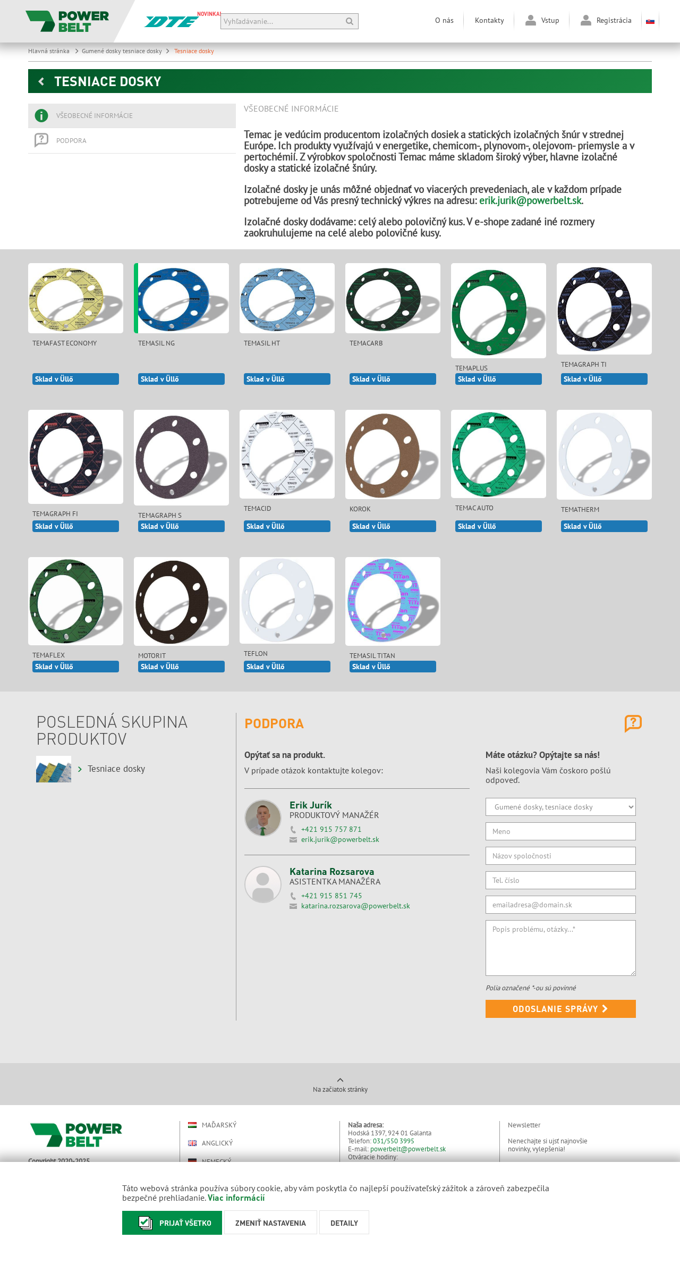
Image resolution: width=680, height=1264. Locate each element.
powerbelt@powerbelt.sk (408, 1148)
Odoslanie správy (561, 1008)
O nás (444, 20)
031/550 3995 (393, 1140)
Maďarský (212, 1125)
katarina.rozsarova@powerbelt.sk (355, 906)
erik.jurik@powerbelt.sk (530, 200)
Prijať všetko (172, 1223)
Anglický (210, 1143)
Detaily (344, 1222)
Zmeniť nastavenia (270, 1222)
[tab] (132, 116)
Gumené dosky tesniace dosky (126, 51)
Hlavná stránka (53, 51)
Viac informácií (236, 1197)
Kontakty (489, 20)
